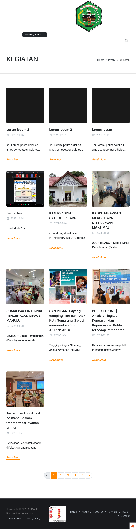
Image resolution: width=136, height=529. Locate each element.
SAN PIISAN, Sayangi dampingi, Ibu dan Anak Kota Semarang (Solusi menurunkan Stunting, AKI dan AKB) (67, 320)
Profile (112, 60)
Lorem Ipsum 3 (17, 129)
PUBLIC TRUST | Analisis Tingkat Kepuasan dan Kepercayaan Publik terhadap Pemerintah (108, 320)
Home (100, 60)
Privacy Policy (32, 518)
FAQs (125, 511)
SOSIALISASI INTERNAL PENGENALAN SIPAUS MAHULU (24, 315)
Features (98, 511)
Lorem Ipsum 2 (60, 129)
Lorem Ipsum (102, 129)
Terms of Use (13, 518)
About (85, 511)
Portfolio (112, 511)
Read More (13, 159)
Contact (125, 516)
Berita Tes (14, 213)
